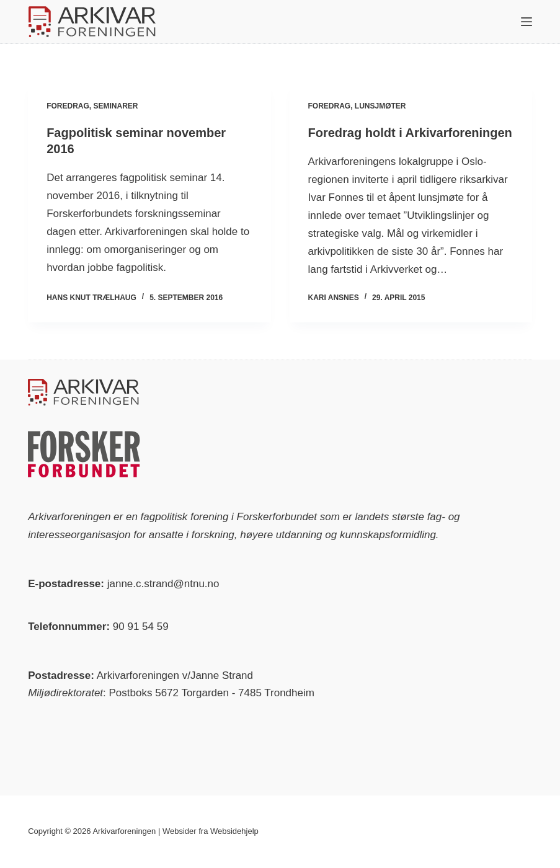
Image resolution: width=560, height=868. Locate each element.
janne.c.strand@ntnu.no (163, 584)
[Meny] (526, 21)
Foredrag (68, 106)
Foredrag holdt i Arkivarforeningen (410, 133)
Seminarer (116, 106)
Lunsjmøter (380, 106)
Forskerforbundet (277, 517)
